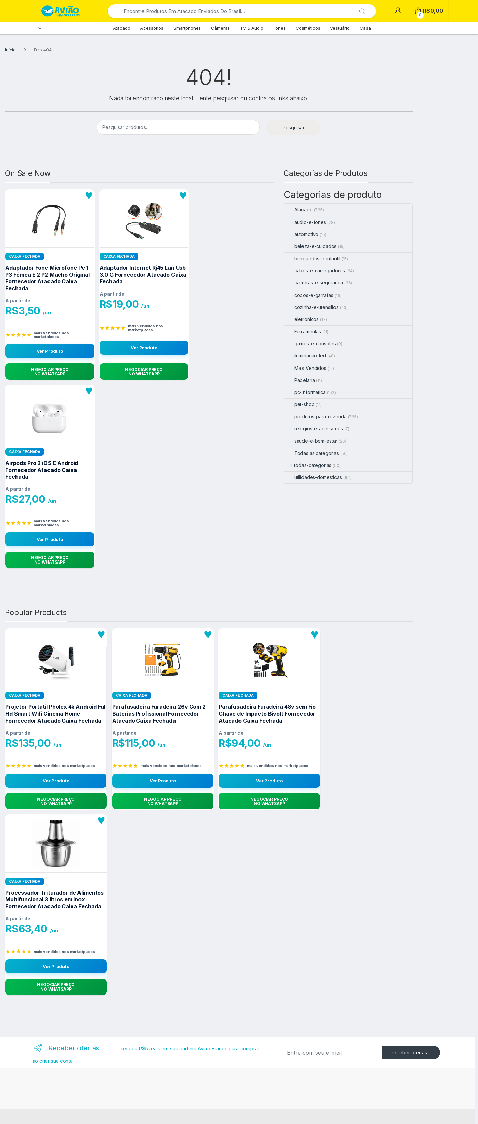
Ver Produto (50, 351)
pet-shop (299, 404)
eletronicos (301, 319)
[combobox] (233, 11)
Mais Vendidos (305, 368)
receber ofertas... (411, 1052)
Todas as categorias (311, 453)
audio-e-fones (305, 222)
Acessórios (151, 28)
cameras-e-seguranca (313, 282)
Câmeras (220, 28)
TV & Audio (251, 28)
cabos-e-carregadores (314, 270)
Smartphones (187, 28)
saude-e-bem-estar (311, 441)
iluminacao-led (305, 355)
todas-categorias (308, 465)
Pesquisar (294, 127)
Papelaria (299, 380)
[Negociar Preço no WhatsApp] (49, 371)
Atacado (121, 28)
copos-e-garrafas (308, 295)
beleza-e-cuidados (310, 246)
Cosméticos (308, 28)
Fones (280, 28)
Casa (365, 28)
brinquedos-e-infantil (312, 258)
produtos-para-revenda (315, 416)
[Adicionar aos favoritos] (89, 195)
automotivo (301, 234)
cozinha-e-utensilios (311, 307)
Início (10, 49)
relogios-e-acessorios (313, 428)
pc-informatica (305, 392)
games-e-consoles (310, 343)
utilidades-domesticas (313, 477)
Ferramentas (302, 331)
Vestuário (340, 28)
